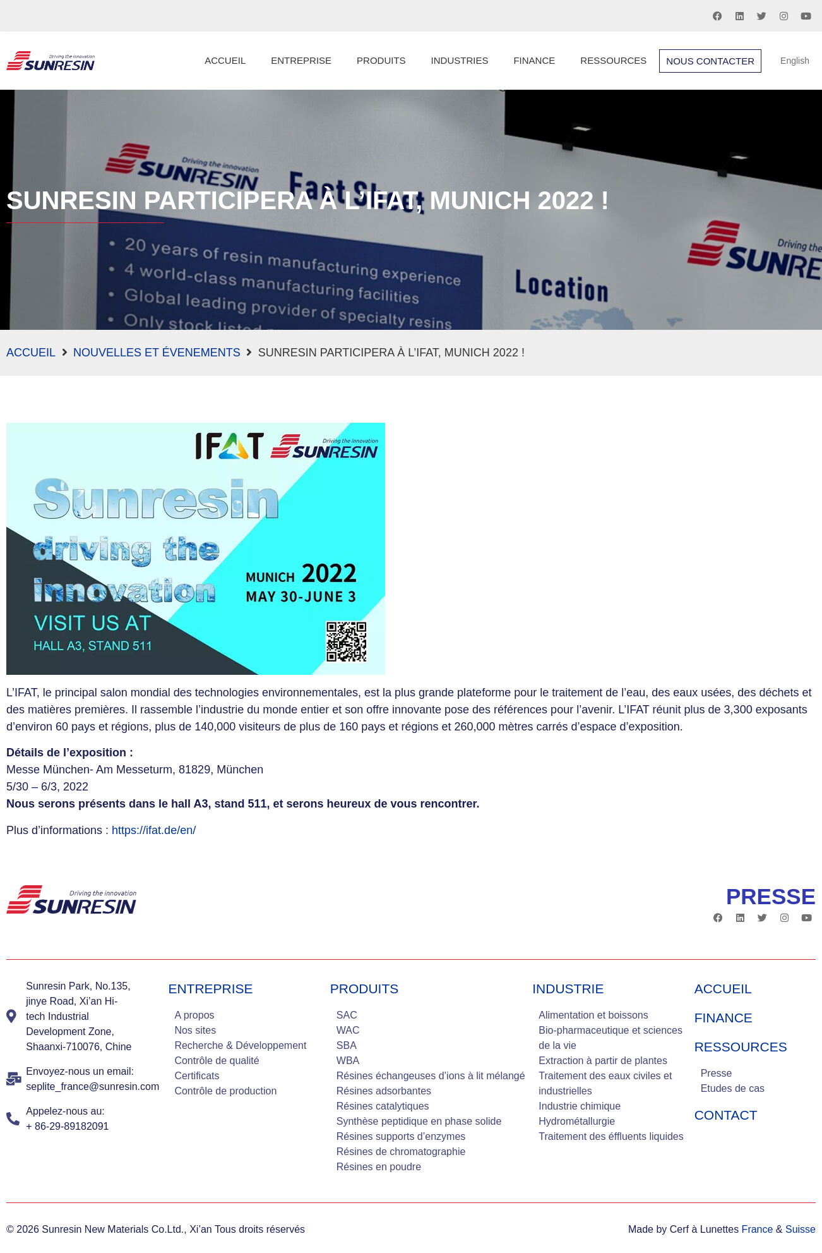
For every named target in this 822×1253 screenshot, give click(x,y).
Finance (534, 60)
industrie (568, 988)
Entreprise (301, 60)
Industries (460, 60)
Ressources (613, 60)
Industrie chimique (580, 1106)
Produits (381, 60)
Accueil (225, 60)
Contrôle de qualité (216, 1060)
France (757, 1229)
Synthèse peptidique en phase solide (419, 1121)
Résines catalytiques (383, 1106)
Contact (726, 1115)
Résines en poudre (379, 1166)
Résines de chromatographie (401, 1151)
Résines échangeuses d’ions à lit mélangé (431, 1075)
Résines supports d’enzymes (401, 1136)
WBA (348, 1060)
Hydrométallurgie (577, 1121)
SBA (347, 1045)
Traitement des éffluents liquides (611, 1136)
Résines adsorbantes (384, 1091)
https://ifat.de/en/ (154, 830)
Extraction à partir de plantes (603, 1060)
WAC (348, 1030)
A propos (194, 1015)
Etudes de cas (733, 1088)
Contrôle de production (225, 1091)
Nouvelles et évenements (157, 352)
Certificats (196, 1075)
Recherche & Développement (240, 1045)
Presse (716, 1073)
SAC (347, 1015)
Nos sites (195, 1030)
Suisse (800, 1229)
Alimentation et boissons (593, 1015)
